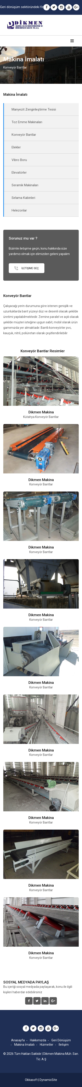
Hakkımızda (38, 1040)
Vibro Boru (19, 160)
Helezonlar (19, 210)
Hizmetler (46, 1044)
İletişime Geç (26, 268)
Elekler (16, 147)
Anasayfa (18, 1040)
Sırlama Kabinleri (23, 198)
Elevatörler (19, 172)
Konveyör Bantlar (24, 135)
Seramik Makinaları (25, 185)
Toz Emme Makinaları (27, 122)
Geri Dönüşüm (61, 1040)
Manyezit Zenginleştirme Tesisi (34, 109)
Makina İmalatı (24, 1044)
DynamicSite (48, 1080)
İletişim (64, 1044)
